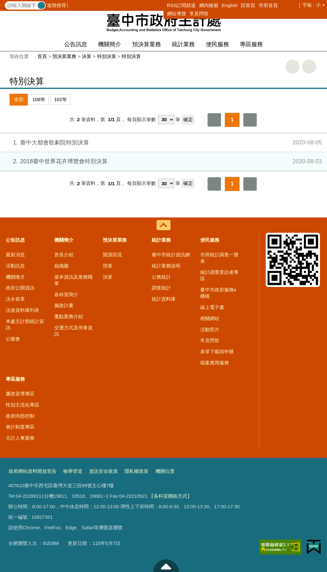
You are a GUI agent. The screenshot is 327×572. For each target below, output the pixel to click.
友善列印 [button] (292, 67)
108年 (39, 99)
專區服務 (251, 44)
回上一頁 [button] (309, 67)
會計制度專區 (20, 426)
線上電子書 (212, 307)
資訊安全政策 (103, 471)
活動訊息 (15, 265)
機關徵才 (15, 277)
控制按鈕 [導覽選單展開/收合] (163, 225)
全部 (19, 99)
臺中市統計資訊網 (171, 254)
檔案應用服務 (214, 362)
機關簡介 (109, 44)
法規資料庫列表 (22, 310)
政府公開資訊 (20, 287)
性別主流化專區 (22, 404)
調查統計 (161, 287)
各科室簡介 (66, 294)
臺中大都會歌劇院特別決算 (163, 142)
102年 (60, 99)
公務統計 (161, 277)
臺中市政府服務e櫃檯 (218, 293)
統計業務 (183, 44)
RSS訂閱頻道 (181, 5)
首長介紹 (63, 254)
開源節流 (112, 254)
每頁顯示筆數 (141, 119)
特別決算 (106, 56)
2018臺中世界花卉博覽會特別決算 (163, 161)
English (229, 5)
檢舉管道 (72, 471)
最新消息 (15, 254)
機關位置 (165, 471)
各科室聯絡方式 (170, 496)
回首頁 (248, 5)
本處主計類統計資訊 (25, 324)
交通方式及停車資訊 (73, 331)
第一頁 (214, 120)
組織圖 (61, 265)
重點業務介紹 (68, 316)
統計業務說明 (166, 265)
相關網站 (209, 318)
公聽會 (13, 338)
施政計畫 (63, 305)
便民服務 (217, 44)
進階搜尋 (56, 5)
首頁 (42, 56)
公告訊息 (75, 44)
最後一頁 (250, 120)
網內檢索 (208, 5)
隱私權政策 (136, 471)
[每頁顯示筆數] (166, 119)
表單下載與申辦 (217, 351)
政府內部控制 (20, 416)
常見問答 (199, 13)
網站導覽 (176, 13)
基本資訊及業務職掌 (73, 280)
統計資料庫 (164, 299)
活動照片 (209, 329)
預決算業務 (146, 44)
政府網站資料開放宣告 (33, 471)
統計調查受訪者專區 (219, 275)
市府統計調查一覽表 (219, 258)
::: (2, 3)
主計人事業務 (20, 438)
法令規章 (15, 299)
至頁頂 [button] (166, 565)
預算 (107, 265)
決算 (86, 56)
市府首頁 (268, 5)
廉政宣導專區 (20, 393)
